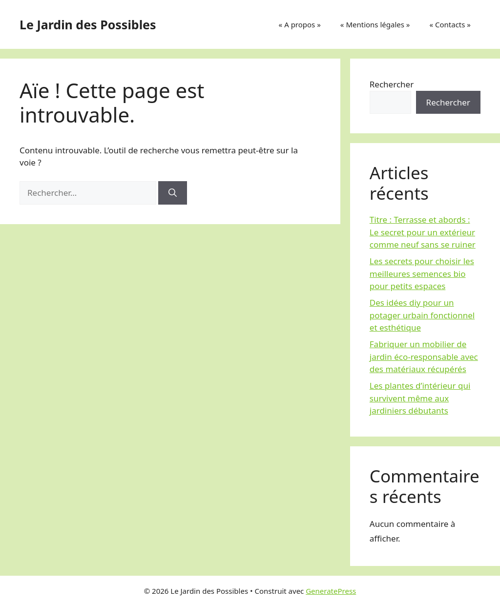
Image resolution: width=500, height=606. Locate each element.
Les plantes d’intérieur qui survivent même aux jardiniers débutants (420, 398)
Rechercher (392, 84)
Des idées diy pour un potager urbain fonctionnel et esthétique (422, 315)
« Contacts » (450, 24)
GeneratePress (331, 591)
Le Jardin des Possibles (88, 24)
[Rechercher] (172, 193)
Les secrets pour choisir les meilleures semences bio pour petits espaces (422, 273)
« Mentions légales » (375, 24)
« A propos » (300, 24)
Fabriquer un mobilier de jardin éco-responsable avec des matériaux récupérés (424, 356)
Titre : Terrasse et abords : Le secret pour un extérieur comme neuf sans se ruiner (423, 232)
